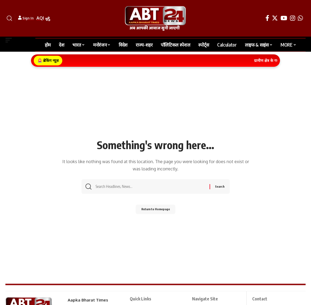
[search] (9, 18)
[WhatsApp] (300, 18)
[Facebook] (267, 18)
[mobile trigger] (10, 40)
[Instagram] (292, 18)
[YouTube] (284, 18)
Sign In (28, 18)
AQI (40, 18)
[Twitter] (275, 18)
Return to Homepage (155, 210)
